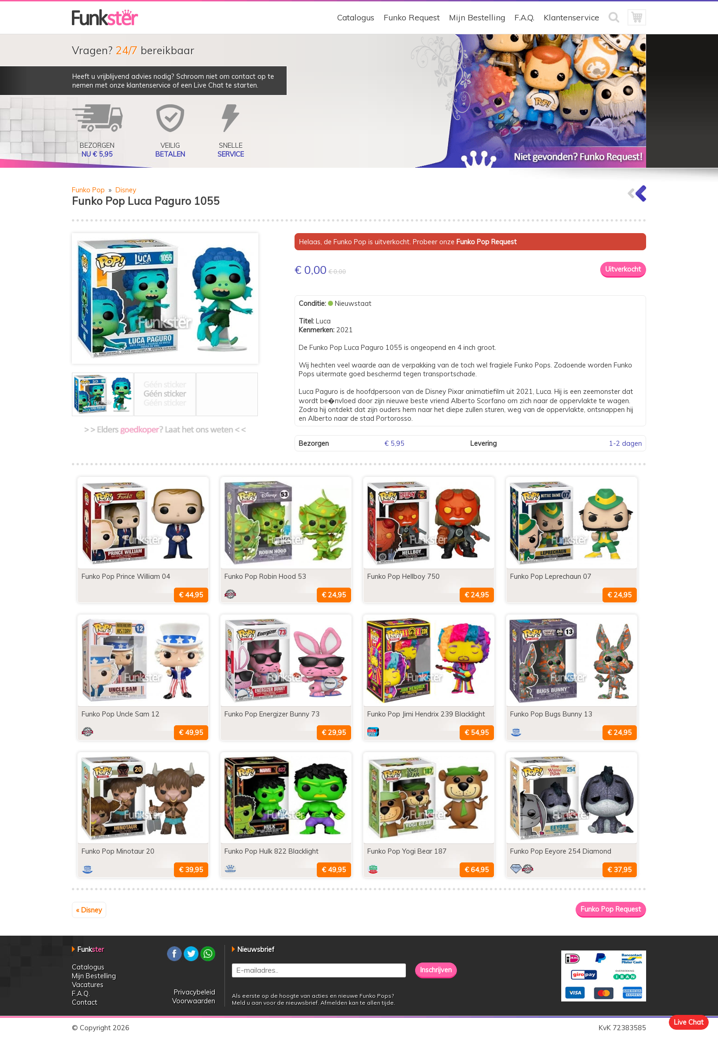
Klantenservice (571, 17)
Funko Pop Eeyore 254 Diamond (560, 851)
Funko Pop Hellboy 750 (403, 576)
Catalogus (355, 17)
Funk (90, 949)
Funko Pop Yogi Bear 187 (407, 851)
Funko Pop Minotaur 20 (118, 851)
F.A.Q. (524, 17)
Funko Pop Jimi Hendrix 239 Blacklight (426, 714)
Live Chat (689, 1022)
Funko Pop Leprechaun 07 (550, 576)
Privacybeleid (194, 992)
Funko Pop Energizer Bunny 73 (272, 714)
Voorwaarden (193, 1000)
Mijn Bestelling (477, 17)
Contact (84, 1002)
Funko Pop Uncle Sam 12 (121, 714)
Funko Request (412, 17)
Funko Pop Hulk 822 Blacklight (271, 851)
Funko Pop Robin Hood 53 (265, 576)
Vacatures (87, 984)
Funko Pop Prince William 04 (126, 576)
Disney (125, 189)
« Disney (89, 910)
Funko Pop (88, 189)
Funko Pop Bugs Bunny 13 (551, 714)
